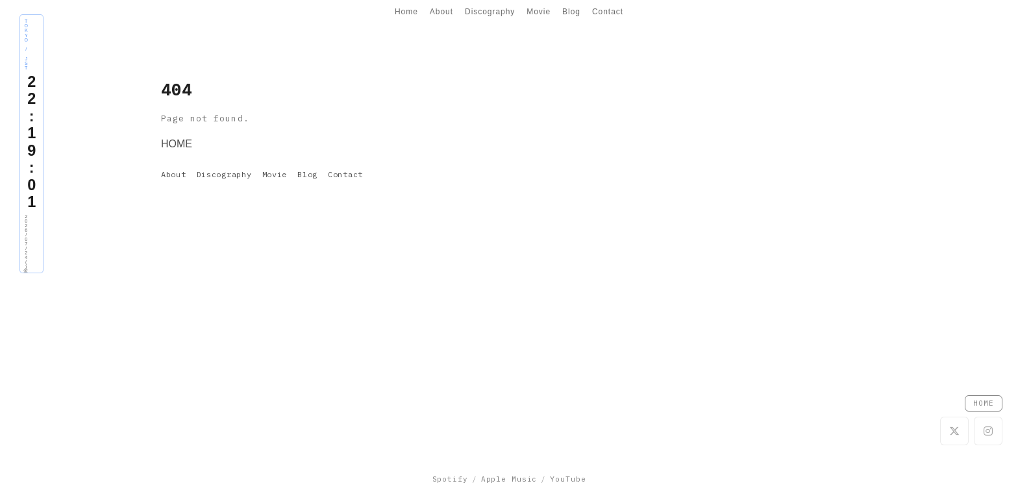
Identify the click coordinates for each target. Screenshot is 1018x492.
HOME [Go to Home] (983, 403)
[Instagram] (988, 431)
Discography (490, 11)
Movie (539, 11)
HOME (176, 143)
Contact (607, 11)
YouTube (568, 479)
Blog (571, 11)
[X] (954, 431)
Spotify (450, 479)
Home (406, 11)
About (441, 11)
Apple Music (509, 479)
